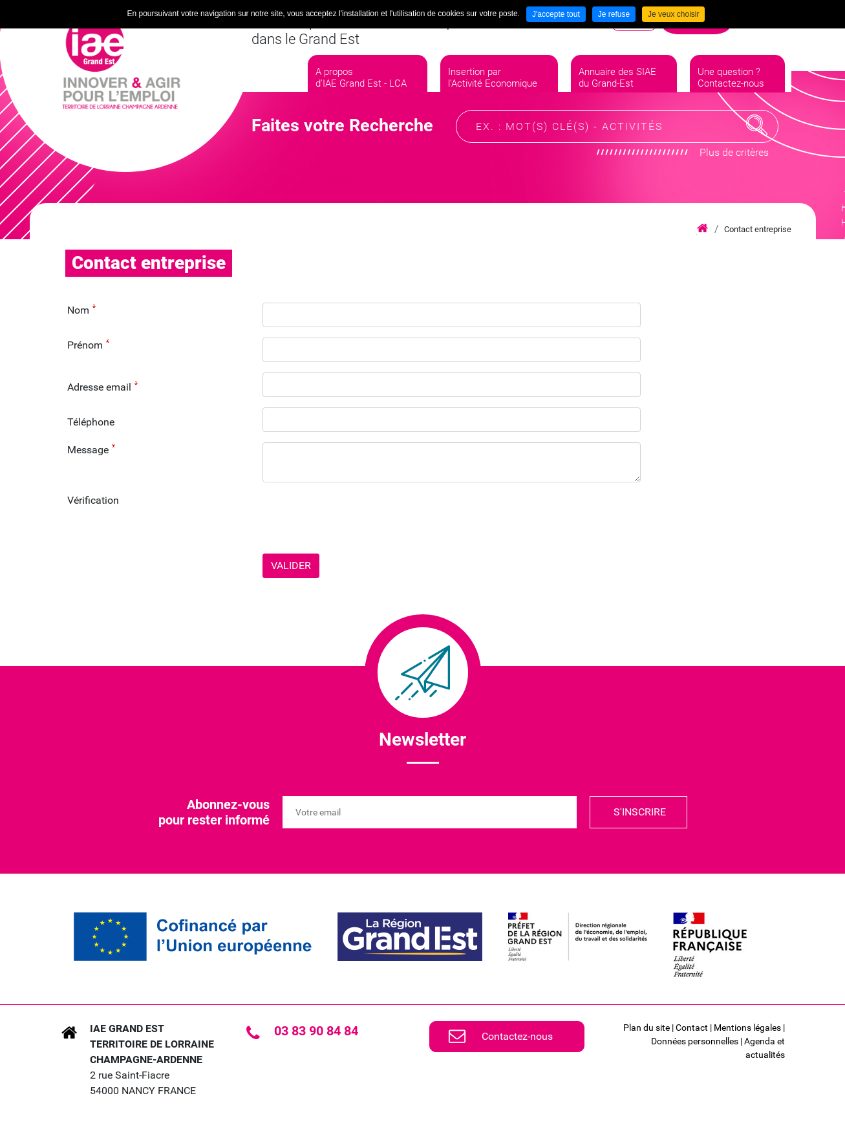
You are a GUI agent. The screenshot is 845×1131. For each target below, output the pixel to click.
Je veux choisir (673, 14)
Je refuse (614, 14)
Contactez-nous (517, 1036)
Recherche (757, 144)
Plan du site (646, 1027)
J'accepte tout (556, 14)
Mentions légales (747, 1027)
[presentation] (360, 518)
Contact (692, 1027)
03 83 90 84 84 (316, 1031)
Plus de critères (734, 172)
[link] (193, 936)
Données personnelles (694, 1041)
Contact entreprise (757, 229)
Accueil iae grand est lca (702, 229)
